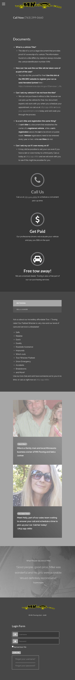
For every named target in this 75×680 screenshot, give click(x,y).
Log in (16, 652)
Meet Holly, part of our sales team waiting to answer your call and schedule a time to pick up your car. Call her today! (37, 523)
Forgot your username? (25, 659)
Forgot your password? (25, 666)
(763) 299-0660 (33, 17)
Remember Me (20, 647)
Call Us (37, 192)
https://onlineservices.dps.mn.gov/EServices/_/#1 (40, 86)
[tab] (37, 303)
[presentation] (37, 303)
